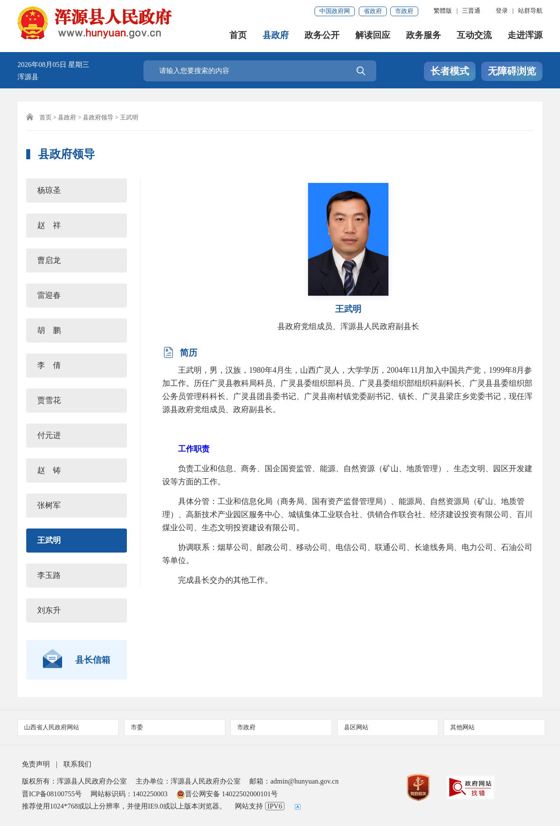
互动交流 (474, 35)
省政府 (373, 11)
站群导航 (530, 10)
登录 (502, 10)
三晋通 (471, 10)
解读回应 (372, 35)
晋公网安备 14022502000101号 (227, 794)
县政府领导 (98, 117)
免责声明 (36, 764)
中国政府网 (334, 11)
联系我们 (77, 764)
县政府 (275, 35)
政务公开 (322, 35)
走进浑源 (525, 35)
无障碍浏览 (512, 71)
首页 (238, 35)
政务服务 (423, 35)
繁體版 (443, 10)
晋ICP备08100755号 (52, 794)
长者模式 (449, 71)
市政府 (404, 11)
